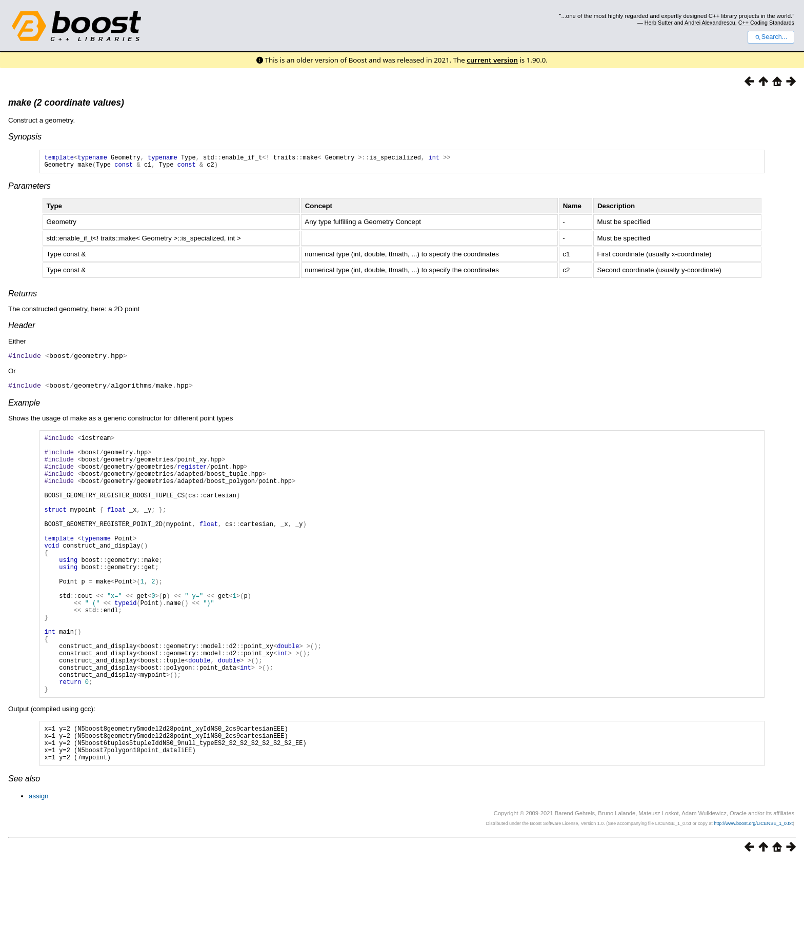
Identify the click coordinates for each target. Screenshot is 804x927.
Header (21, 328)
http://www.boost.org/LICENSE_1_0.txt (753, 888)
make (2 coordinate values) (66, 102)
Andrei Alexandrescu (710, 22)
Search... (771, 37)
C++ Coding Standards (766, 22)
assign (39, 861)
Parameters (29, 189)
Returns (22, 296)
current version (492, 60)
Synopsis (25, 136)
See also (24, 843)
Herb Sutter (659, 22)
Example (24, 404)
